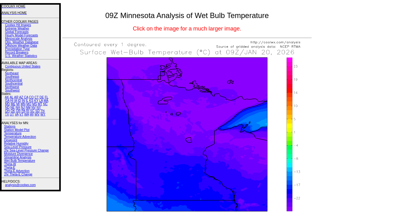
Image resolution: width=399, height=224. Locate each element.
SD (37, 111)
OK (13, 111)
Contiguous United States (22, 66)
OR (18, 111)
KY (36, 100)
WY (43, 114)
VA (16, 114)
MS (34, 104)
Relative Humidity (16, 143)
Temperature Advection (20, 136)
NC (45, 104)
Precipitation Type (17, 49)
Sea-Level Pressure (17, 147)
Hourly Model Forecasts (21, 35)
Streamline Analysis (17, 157)
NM (28, 107)
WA (26, 114)
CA (26, 97)
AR (16, 97)
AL (11, 97)
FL (46, 97)
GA (7, 100)
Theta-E (9, 167)
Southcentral (13, 83)
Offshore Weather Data (21, 45)
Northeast (11, 73)
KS (31, 100)
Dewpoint (10, 140)
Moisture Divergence (18, 154)
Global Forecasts (17, 32)
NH (18, 107)
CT (37, 97)
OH (7, 111)
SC (32, 111)
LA (41, 100)
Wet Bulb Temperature (19, 160)
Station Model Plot (16, 130)
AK (7, 97)
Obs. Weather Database (21, 42)
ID (19, 100)
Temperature (13, 133)
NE (12, 107)
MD (7, 104)
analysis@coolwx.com (20, 185)
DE (42, 97)
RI (27, 111)
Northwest (12, 87)
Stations (9, 126)
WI (32, 114)
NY (38, 107)
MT (40, 104)
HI (11, 100)
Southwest (12, 90)
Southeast (12, 76)
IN (23, 100)
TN (43, 111)
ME (13, 104)
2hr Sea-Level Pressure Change (26, 150)
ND (7, 107)
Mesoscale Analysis (18, 38)
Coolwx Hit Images (18, 25)
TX (7, 114)
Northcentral (13, 80)
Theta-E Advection (17, 171)
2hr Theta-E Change (18, 174)
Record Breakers (16, 52)
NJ (23, 107)
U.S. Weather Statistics (21, 56)
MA (46, 100)
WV (37, 114)
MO (28, 104)
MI (18, 104)
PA (23, 111)
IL (27, 100)
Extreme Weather (17, 28)
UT (12, 114)
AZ (21, 97)
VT (21, 114)
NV (33, 107)
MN (23, 104)
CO (31, 97)
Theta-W (10, 164)
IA (15, 100)
